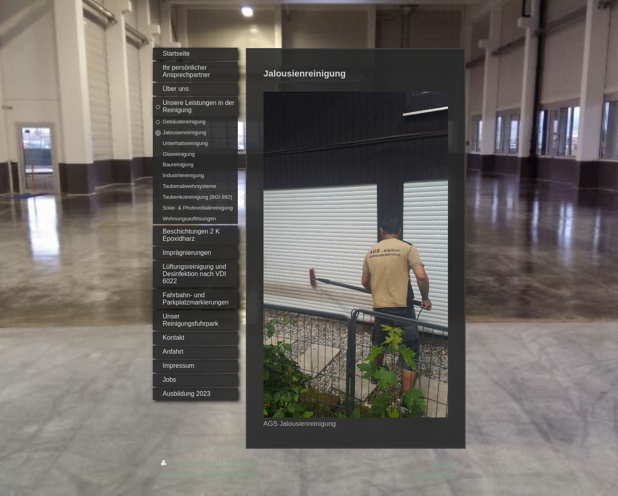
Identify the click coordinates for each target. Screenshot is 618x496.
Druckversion (191, 462)
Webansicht (435, 474)
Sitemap (241, 462)
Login (447, 462)
